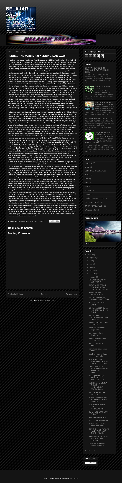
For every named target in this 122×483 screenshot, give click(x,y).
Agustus (93, 258)
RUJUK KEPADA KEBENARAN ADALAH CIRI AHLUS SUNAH (98, 361)
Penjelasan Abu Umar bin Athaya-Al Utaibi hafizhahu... (98, 438)
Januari (93, 277)
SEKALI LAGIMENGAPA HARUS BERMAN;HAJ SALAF (98, 310)
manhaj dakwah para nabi (94, 198)
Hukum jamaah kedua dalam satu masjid (97, 425)
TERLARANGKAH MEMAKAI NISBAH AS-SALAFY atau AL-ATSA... (99, 370)
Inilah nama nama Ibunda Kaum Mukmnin (98, 355)
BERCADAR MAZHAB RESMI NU (97, 393)
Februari (93, 274)
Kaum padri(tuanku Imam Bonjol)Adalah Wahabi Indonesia (98, 400)
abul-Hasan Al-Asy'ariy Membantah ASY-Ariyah (99, 299)
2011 (90, 450)
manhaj (88, 194)
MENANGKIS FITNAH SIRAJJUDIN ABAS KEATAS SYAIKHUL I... (98, 287)
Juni (91, 261)
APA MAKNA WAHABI (97, 417)
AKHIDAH (88, 163)
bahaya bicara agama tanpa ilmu (97, 329)
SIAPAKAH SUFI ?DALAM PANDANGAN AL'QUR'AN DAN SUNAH (97, 70)
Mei (91, 264)
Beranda (44, 294)
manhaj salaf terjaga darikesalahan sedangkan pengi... (97, 378)
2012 (90, 255)
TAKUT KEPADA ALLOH (94, 206)
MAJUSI (88, 190)
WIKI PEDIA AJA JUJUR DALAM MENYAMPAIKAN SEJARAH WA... (98, 386)
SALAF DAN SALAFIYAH (98, 420)
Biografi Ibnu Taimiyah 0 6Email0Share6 (98, 339)
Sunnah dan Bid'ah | (92, 202)
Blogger (75, 478)
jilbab (87, 186)
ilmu (86, 183)
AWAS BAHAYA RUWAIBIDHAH (96, 293)
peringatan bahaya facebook (96, 334)
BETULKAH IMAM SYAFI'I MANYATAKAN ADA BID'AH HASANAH (99, 431)
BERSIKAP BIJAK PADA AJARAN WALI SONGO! (104, 103)
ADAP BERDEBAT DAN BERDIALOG (99, 119)
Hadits (87, 179)
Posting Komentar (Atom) (47, 300)
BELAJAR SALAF (17, 11)
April (91, 267)
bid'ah (87, 175)
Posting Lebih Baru (15, 294)
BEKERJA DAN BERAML (94, 171)
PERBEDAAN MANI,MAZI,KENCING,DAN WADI (98, 317)
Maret (92, 271)
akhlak (87, 167)
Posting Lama (71, 294)
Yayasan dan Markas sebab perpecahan (97, 444)
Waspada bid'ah (91, 210)
